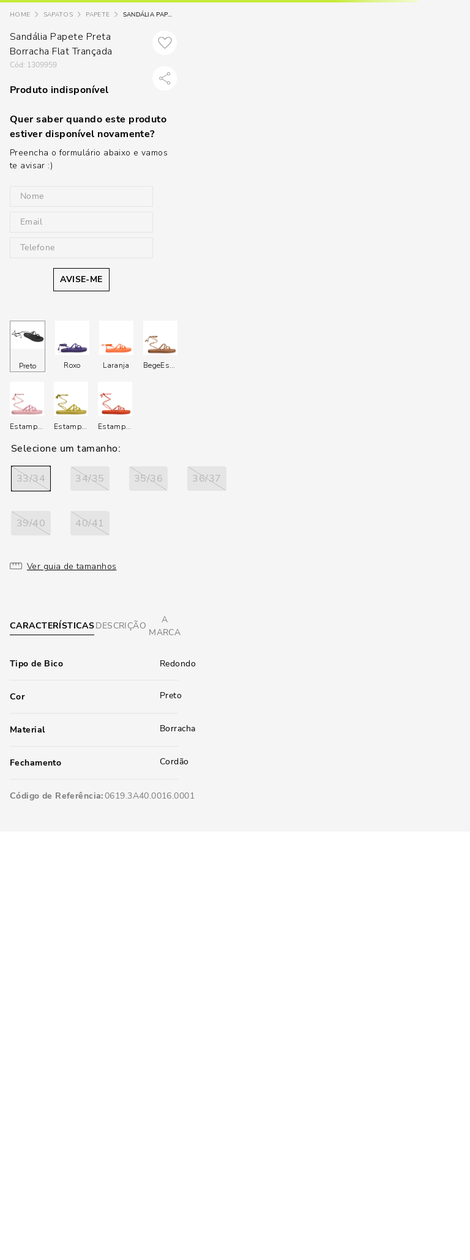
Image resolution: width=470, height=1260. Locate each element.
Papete (98, 14)
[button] (31, 478)
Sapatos (58, 14)
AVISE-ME (81, 279)
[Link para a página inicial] (20, 15)
